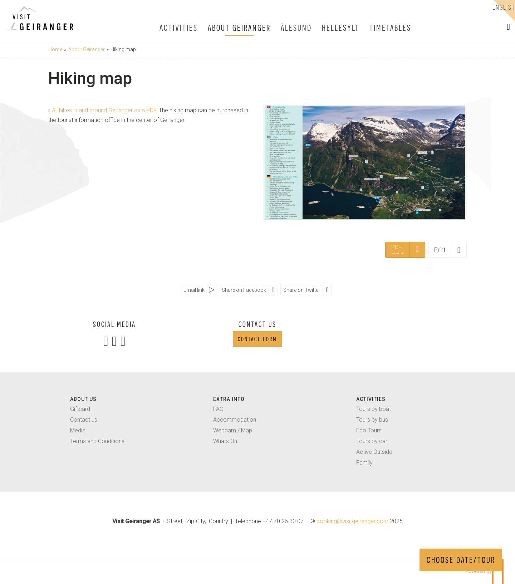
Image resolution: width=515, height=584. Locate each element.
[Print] (447, 249)
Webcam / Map (232, 430)
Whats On (225, 441)
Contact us (83, 419)
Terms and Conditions (97, 441)
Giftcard (80, 409)
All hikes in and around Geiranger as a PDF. (105, 110)
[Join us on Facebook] (105, 341)
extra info (229, 399)
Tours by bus (372, 419)
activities (371, 399)
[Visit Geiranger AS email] (352, 521)
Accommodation (234, 419)
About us (83, 399)
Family (364, 462)
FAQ (218, 409)
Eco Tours (369, 430)
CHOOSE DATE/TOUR (461, 560)
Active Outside (374, 451)
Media (77, 430)
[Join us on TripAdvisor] (123, 341)
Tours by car (371, 441)
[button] (508, 27)
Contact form (257, 339)
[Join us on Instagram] (114, 341)
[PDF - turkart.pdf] (405, 249)
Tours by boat (373, 409)
